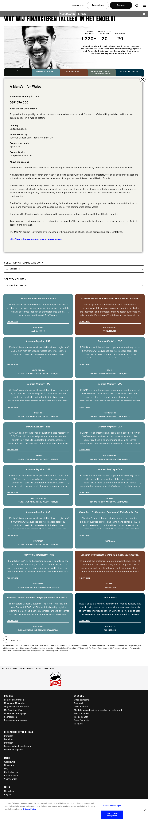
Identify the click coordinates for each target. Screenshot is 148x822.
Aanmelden (98, 5)
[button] (144, 5)
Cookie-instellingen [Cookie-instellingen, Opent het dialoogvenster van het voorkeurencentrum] (112, 806)
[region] (74, 810)
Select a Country (15, 279)
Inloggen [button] (77, 5)
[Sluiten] (144, 810)
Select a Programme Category (23, 263)
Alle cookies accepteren (112, 815)
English (83, 14)
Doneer (121, 5)
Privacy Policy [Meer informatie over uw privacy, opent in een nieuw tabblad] (29, 809)
